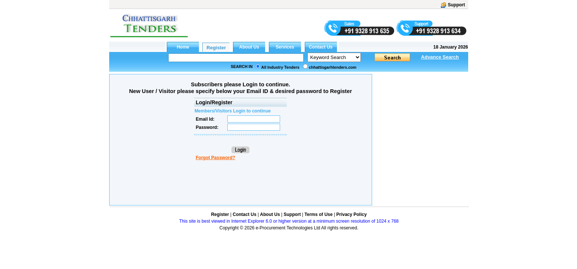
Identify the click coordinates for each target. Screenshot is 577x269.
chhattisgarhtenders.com (332, 67)
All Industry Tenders (280, 67)
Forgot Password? (215, 157)
